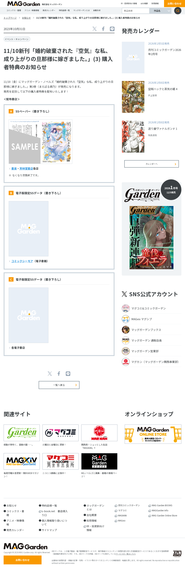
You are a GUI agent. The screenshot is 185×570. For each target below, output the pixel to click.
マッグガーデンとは (81, 10)
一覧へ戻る (59, 385)
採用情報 (155, 3)
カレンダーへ (152, 166)
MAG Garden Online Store (164, 515)
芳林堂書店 (26, 168)
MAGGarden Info (160, 510)
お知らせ (96, 10)
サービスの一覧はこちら (126, 555)
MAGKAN (122, 515)
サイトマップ (49, 530)
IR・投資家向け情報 (129, 3)
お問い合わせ (174, 3)
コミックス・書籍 (14, 10)
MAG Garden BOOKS (162, 505)
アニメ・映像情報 (32, 10)
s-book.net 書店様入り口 (55, 513)
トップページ (10, 17)
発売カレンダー (49, 10)
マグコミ (122, 510)
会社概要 (144, 3)
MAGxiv (121, 520)
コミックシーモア (22, 261)
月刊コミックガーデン (129, 505)
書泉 (14, 168)
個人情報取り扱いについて (54, 522)
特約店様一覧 (64, 10)
